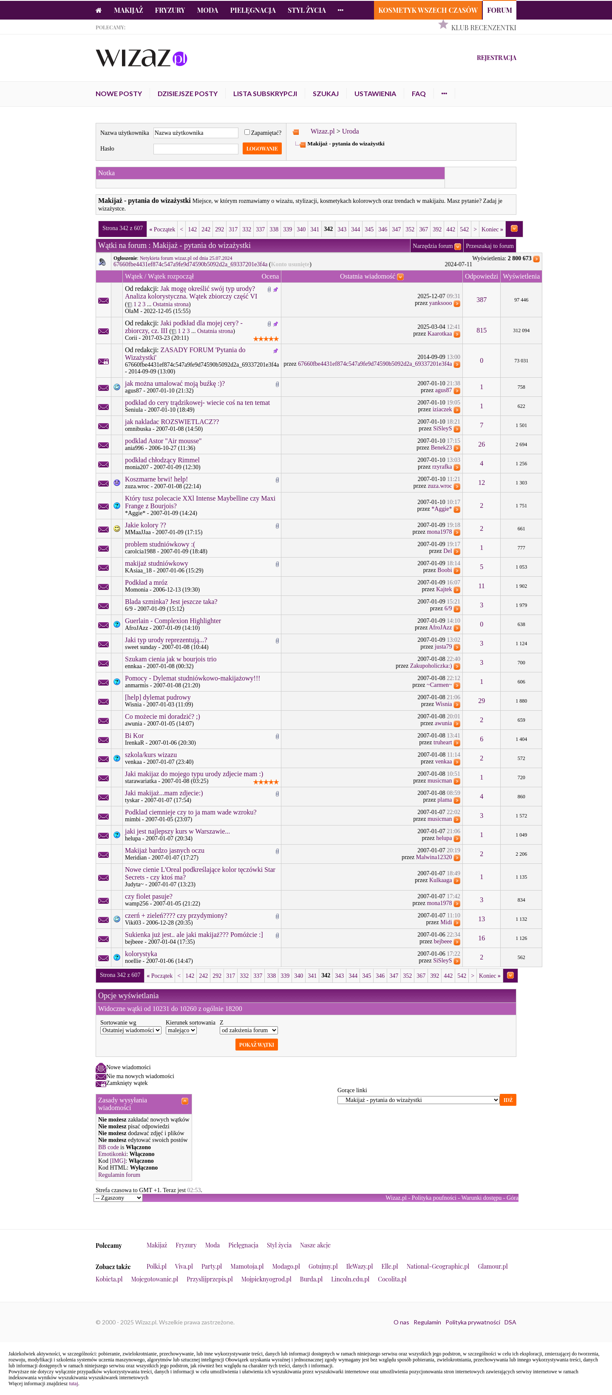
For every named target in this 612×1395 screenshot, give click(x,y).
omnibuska (138, 429)
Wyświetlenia (521, 276)
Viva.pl (184, 1266)
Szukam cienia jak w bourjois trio (171, 659)
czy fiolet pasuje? (149, 896)
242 (205, 229)
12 (481, 482)
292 (219, 229)
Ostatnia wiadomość (367, 276)
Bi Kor (134, 735)
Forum (499, 10)
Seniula (134, 410)
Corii (131, 338)
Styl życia (307, 10)
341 (314, 229)
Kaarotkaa (440, 333)
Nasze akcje (315, 1245)
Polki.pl (157, 1266)
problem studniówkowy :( (160, 544)
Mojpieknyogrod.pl (266, 1279)
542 (464, 229)
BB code (108, 1147)
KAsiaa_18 (138, 570)
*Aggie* (135, 513)
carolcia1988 (140, 551)
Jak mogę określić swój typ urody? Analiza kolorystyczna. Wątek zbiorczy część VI (191, 292)
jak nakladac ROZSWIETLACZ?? (172, 421)
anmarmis (136, 685)
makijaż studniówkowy (156, 563)
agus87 (133, 390)
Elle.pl (389, 1266)
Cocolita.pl (392, 1279)
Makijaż (128, 10)
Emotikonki (112, 1154)
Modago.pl (286, 1266)
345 (369, 229)
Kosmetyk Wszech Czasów (428, 10)
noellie (133, 961)
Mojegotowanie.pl (154, 1279)
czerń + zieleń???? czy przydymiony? (176, 915)
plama (444, 800)
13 (481, 918)
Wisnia (133, 704)
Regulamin (427, 1322)
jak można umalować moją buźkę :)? (175, 383)
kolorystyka (141, 953)
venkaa (133, 762)
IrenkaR (134, 743)
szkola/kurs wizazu (151, 754)
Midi (446, 922)
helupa (133, 838)
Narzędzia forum (433, 246)
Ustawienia (375, 93)
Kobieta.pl (109, 1279)
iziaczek (442, 409)
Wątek (134, 276)
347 (396, 229)
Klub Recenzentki (483, 27)
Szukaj (326, 93)
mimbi (133, 819)
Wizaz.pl (323, 131)
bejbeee (134, 942)
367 (423, 229)
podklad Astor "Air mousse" (163, 440)
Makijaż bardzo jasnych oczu (164, 850)
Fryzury (170, 10)
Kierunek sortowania (190, 1022)
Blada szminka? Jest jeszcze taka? (171, 601)
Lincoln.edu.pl (350, 1279)
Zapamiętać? (263, 133)
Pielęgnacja (252, 10)
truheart (443, 742)
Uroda (350, 131)
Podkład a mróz (146, 582)
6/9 (129, 609)
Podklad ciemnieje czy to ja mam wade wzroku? (191, 812)
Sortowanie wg (118, 1022)
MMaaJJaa (138, 532)
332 (246, 229)
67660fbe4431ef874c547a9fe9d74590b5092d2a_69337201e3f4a (190, 264)
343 (341, 229)
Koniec (492, 229)
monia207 (137, 467)
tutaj (73, 1383)
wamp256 (136, 903)
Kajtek (444, 589)
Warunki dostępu (481, 1198)
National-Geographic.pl (438, 1266)
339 (287, 229)
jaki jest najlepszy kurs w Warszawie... (177, 831)
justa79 (443, 646)
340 (301, 229)
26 (481, 444)
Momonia (136, 589)
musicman (440, 780)
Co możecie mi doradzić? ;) (162, 716)
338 (273, 229)
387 (481, 299)
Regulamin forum (119, 1175)
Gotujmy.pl (323, 1266)
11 (481, 585)
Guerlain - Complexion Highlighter (173, 620)
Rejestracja (496, 58)
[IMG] (118, 1161)
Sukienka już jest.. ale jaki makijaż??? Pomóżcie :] (194, 934)
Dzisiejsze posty (188, 93)
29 (481, 700)
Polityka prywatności (472, 1322)
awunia (133, 723)
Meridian (136, 857)
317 (233, 229)
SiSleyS (442, 428)
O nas (401, 1322)
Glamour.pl (492, 1266)
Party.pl (211, 1266)
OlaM (132, 311)
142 (192, 229)
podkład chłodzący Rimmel (162, 460)
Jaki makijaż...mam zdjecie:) (164, 793)
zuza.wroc (137, 486)
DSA (510, 1322)
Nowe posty (119, 93)
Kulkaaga (440, 880)
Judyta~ (134, 884)
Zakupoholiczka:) (431, 666)
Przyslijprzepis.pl (209, 1279)
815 (481, 330)
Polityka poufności (434, 1198)
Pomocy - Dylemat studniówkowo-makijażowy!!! (193, 678)
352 (409, 229)
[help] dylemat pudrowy (158, 697)
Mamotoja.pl (247, 1266)
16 (481, 938)
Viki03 (133, 923)
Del (447, 551)
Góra (512, 1198)
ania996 (134, 448)
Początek (162, 229)
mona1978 (439, 532)
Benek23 (441, 447)
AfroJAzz (136, 628)
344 (355, 229)
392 (437, 229)
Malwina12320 (434, 857)
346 (382, 229)
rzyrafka (442, 467)
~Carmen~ (439, 685)
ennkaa (133, 666)
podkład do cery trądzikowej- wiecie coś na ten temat (197, 402)
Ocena (270, 276)
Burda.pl (311, 1279)
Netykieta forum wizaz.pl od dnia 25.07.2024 (186, 258)
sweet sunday (141, 647)
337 (260, 229)
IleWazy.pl (359, 1266)
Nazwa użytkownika (124, 133)
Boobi (444, 570)
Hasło (107, 148)
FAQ (419, 93)
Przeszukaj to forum (490, 246)
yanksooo (440, 303)
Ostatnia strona (171, 304)
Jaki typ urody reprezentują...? (166, 639)
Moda (207, 10)
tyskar (132, 800)
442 (450, 229)
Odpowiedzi (481, 276)
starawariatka (141, 781)
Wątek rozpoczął (171, 276)
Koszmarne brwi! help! (156, 479)
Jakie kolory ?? (145, 525)
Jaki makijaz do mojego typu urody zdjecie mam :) (194, 773)
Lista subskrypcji (265, 93)
